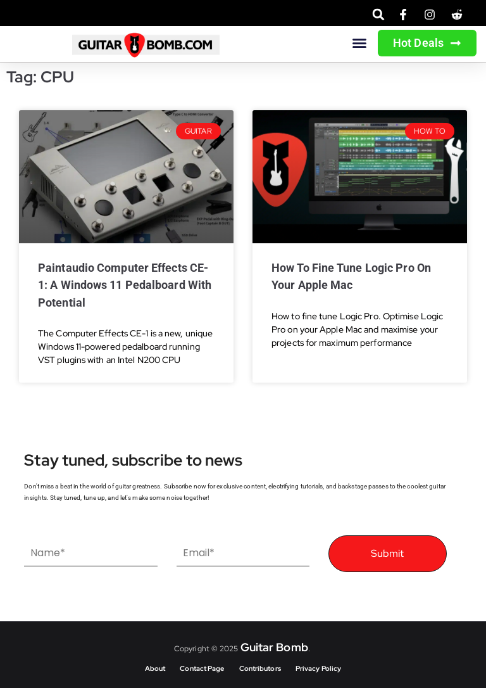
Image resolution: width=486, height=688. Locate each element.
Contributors (260, 668)
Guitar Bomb (274, 647)
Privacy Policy (318, 668)
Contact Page (202, 668)
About (155, 668)
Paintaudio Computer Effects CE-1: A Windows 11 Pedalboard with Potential (124, 285)
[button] (379, 14)
